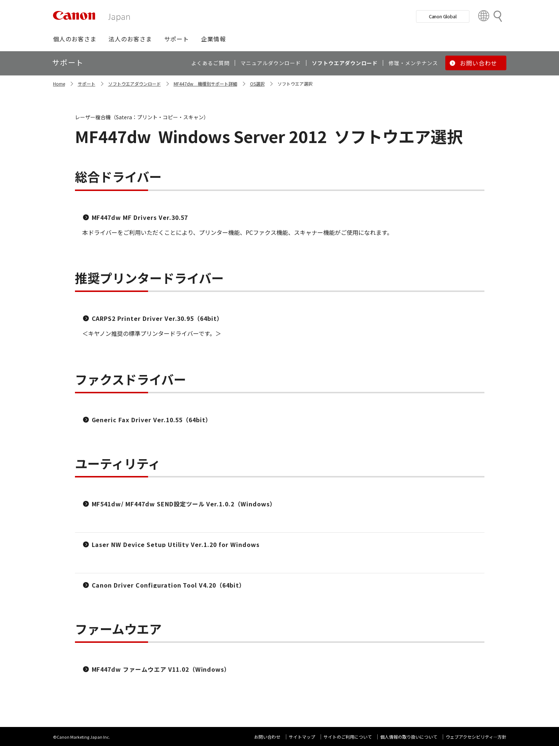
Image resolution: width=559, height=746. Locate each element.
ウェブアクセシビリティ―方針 (476, 737)
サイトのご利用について (348, 737)
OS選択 (257, 83)
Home (59, 83)
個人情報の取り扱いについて (408, 737)
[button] (75, 39)
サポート (86, 83)
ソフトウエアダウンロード (134, 83)
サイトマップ (302, 737)
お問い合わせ (267, 737)
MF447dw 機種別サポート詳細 (205, 83)
